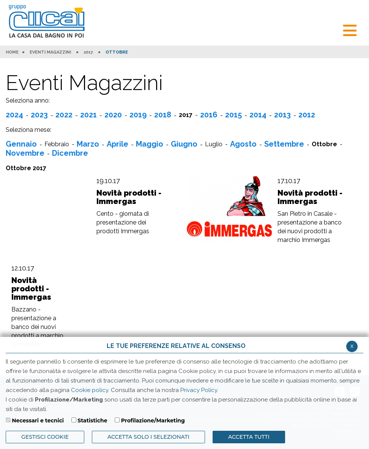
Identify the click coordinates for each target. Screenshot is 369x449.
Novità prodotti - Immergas (128, 197)
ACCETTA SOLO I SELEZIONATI (148, 436)
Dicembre (70, 153)
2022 (64, 114)
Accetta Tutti (249, 436)
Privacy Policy (198, 390)
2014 (257, 114)
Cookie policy (89, 390)
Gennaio (21, 144)
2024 (14, 114)
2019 (138, 114)
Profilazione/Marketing (153, 420)
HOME (12, 52)
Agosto (243, 144)
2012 (306, 114)
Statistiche (92, 420)
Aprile (117, 144)
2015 (233, 114)
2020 (113, 114)
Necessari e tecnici (38, 420)
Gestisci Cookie (45, 436)
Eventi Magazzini (50, 52)
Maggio (149, 144)
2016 (209, 114)
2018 (162, 114)
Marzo (88, 144)
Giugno (184, 144)
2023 (39, 114)
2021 (88, 114)
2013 (282, 114)
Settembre (284, 144)
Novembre (25, 153)
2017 (88, 52)
